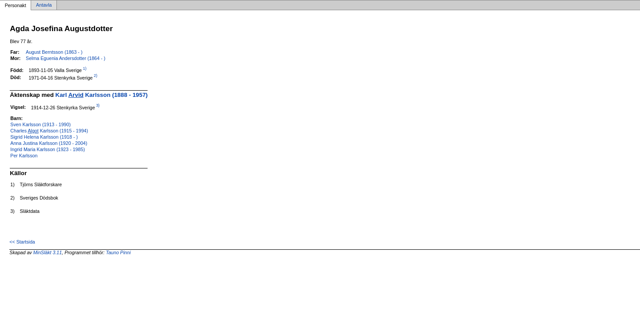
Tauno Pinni (118, 252)
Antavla (44, 5)
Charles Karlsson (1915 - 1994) (49, 130)
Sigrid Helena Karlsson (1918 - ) (44, 137)
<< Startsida (22, 241)
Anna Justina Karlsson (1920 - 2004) (48, 143)
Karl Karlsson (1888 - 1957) (102, 95)
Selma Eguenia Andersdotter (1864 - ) (65, 58)
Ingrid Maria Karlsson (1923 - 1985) (47, 149)
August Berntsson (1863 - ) (54, 52)
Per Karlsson (23, 155)
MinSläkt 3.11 (47, 252)
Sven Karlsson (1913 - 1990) (40, 124)
